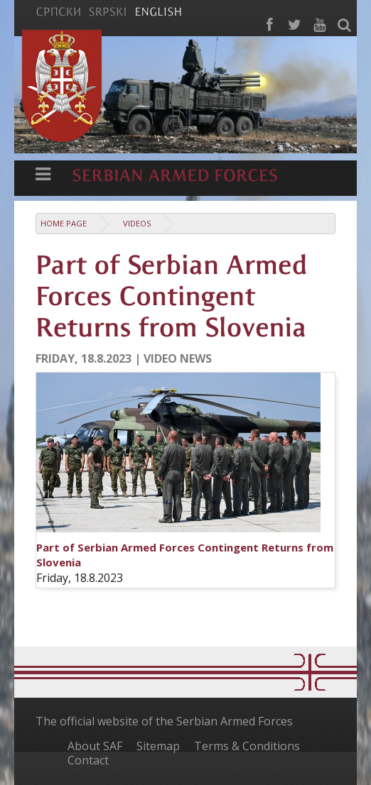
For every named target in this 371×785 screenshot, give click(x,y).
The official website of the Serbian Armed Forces (164, 721)
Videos (137, 223)
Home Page (64, 223)
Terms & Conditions (247, 746)
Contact (88, 760)
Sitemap (158, 746)
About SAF (95, 746)
